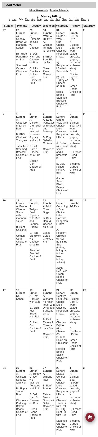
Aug (57, 19)
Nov (77, 19)
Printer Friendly (59, 10)
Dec (83, 19)
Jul (51, 19)
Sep (64, 19)
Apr (33, 19)
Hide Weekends (39, 10)
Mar (27, 19)
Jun (46, 19)
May (39, 19)
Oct (71, 19)
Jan (14, 19)
